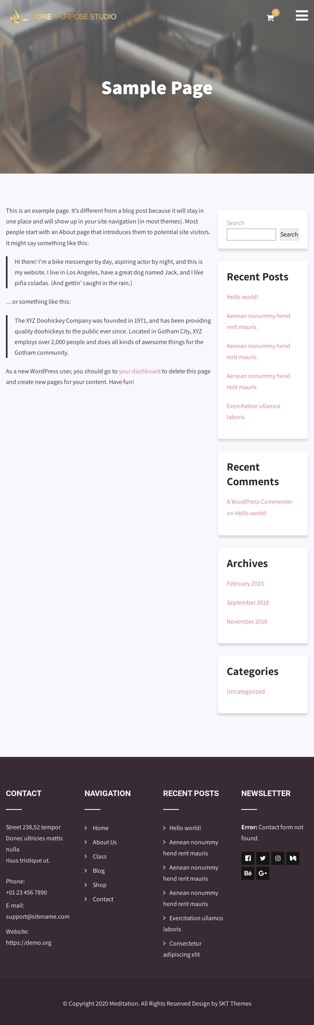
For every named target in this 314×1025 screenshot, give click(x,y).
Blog (99, 870)
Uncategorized (246, 691)
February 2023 (245, 583)
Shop (100, 885)
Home (101, 828)
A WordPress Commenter (259, 501)
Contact (103, 899)
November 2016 (247, 621)
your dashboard (140, 371)
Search (235, 223)
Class (100, 856)
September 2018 (248, 602)
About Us (105, 842)
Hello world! (243, 297)
